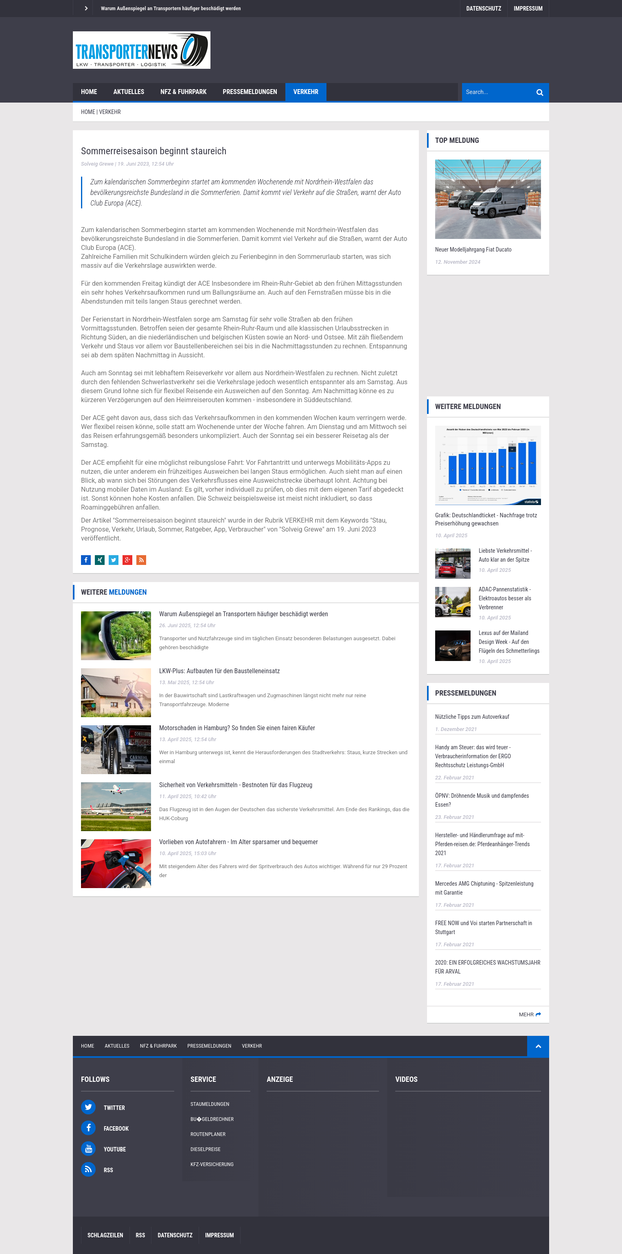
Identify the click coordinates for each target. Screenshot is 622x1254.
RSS (140, 1235)
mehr (526, 1014)
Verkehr (305, 92)
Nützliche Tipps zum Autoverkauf (472, 716)
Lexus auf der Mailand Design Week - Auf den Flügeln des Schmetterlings (509, 642)
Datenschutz (483, 8)
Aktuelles (128, 92)
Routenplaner (208, 1134)
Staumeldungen (210, 1104)
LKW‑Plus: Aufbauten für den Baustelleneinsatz (219, 671)
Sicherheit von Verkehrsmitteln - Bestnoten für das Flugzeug (235, 785)
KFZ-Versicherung (212, 1164)
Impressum (528, 8)
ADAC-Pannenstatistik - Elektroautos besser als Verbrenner (505, 598)
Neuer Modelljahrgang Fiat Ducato (473, 249)
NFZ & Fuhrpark (183, 92)
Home (89, 92)
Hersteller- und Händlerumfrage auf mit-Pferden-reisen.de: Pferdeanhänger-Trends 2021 (482, 844)
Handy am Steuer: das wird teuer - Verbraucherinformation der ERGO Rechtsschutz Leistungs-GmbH (473, 756)
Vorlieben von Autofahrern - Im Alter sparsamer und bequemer (238, 842)
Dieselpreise (206, 1149)
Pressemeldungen (250, 92)
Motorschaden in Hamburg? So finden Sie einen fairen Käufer (237, 728)
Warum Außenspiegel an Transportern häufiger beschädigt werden (171, 8)
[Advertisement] (488, 334)
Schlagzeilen (105, 1235)
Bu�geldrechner (212, 1119)
